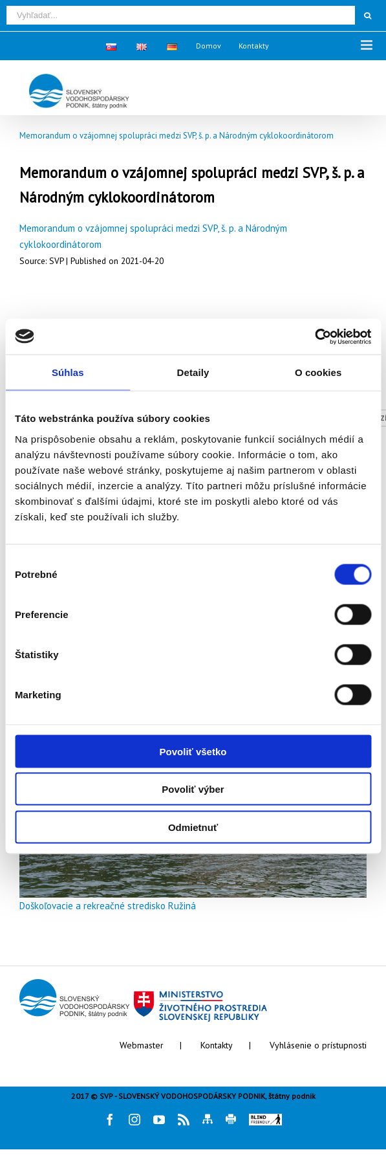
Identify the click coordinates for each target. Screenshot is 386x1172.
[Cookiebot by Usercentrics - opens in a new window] (314, 336)
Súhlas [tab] (68, 372)
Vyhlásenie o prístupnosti (318, 1045)
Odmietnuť (193, 826)
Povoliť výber (193, 789)
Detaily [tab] (193, 372)
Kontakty (216, 1045)
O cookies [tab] (318, 372)
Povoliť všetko (193, 751)
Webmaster (142, 1045)
